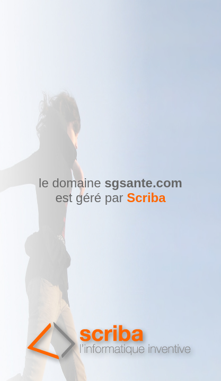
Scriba (146, 197)
